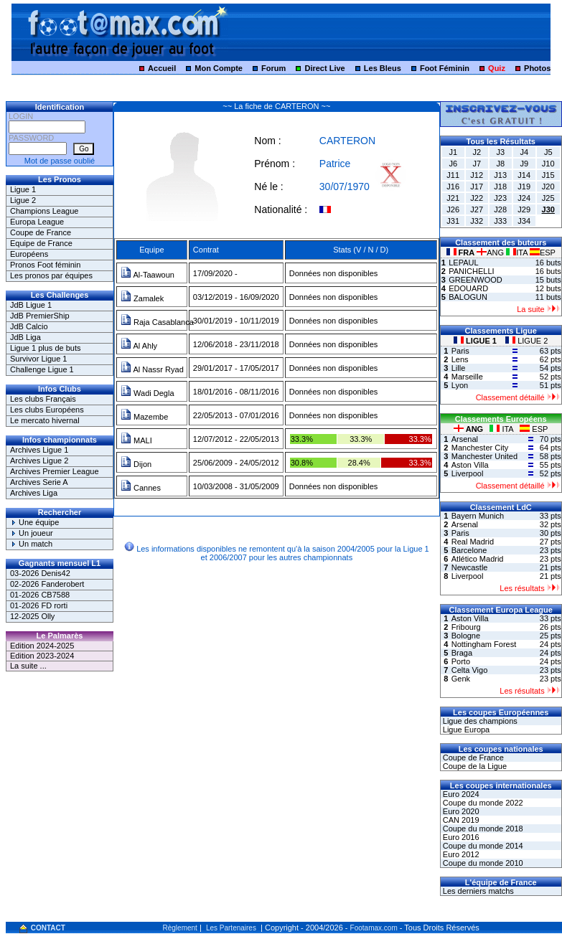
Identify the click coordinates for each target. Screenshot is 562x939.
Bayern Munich (477, 515)
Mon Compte (219, 68)
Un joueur (31, 533)
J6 (453, 163)
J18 (500, 186)
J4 (524, 152)
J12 (476, 175)
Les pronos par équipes (51, 275)
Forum (273, 68)
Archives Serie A (39, 482)
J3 (500, 152)
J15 (548, 175)
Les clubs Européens (47, 409)
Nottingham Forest (483, 644)
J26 (452, 209)
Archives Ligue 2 (39, 460)
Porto (460, 661)
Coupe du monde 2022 (482, 802)
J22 (476, 198)
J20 (548, 186)
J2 (476, 152)
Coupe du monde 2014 (482, 845)
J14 (523, 175)
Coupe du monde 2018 (482, 828)
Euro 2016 (460, 837)
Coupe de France (40, 232)
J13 (500, 175)
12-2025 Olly (32, 616)
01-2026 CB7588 (40, 594)
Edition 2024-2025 (42, 645)
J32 (476, 221)
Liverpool (467, 473)
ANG (491, 252)
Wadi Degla (147, 393)
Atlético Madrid (477, 559)
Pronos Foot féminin (45, 264)
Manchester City (479, 447)
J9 (524, 163)
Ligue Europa (465, 729)
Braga (461, 652)
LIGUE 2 (526, 340)
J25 (548, 198)
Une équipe (34, 522)
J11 (452, 175)
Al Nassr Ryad (152, 369)
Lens (460, 359)
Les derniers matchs (477, 891)
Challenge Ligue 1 (42, 369)
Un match (31, 543)
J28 (500, 209)
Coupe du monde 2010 (482, 863)
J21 (452, 198)
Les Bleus (382, 68)
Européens (29, 254)
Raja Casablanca (157, 322)
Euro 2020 (460, 811)
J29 (523, 209)
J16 (452, 186)
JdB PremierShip (40, 315)
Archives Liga (33, 493)
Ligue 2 (23, 200)
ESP (543, 252)
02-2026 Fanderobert (47, 584)
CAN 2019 (460, 820)
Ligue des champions (479, 721)
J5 (548, 152)
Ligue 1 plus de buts (45, 348)
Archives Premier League (54, 471)
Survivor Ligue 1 (38, 358)
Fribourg (466, 627)
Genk (460, 678)
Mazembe (144, 416)
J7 (476, 163)
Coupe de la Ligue (474, 766)
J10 (548, 163)
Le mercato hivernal (45, 420)
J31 (452, 221)
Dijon (136, 464)
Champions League (44, 211)
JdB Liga (25, 337)
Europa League (37, 221)
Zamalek (142, 298)
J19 (523, 186)
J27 (476, 209)
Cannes (141, 487)
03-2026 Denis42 (40, 573)
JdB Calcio (29, 326)
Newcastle (469, 567)
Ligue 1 (23, 189)
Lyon (459, 385)
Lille (458, 368)
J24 (523, 198)
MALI (136, 440)
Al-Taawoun (147, 274)
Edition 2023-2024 (42, 655)
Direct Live (324, 68)
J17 (476, 186)
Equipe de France (41, 243)
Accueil (162, 68)
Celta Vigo (469, 670)
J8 (500, 163)
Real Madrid (472, 541)
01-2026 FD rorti (38, 605)
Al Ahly (139, 345)
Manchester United (484, 456)
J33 (500, 221)
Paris (460, 350)
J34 (523, 221)
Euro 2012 (460, 854)
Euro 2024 (460, 794)
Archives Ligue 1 (39, 449)
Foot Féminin (444, 68)
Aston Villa (470, 465)
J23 (500, 198)
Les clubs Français (43, 399)
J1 (453, 152)
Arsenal (464, 439)
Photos (537, 68)
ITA (518, 252)
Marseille (467, 376)
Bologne (465, 635)
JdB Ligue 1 (31, 305)
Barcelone (469, 550)
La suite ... (28, 665)
